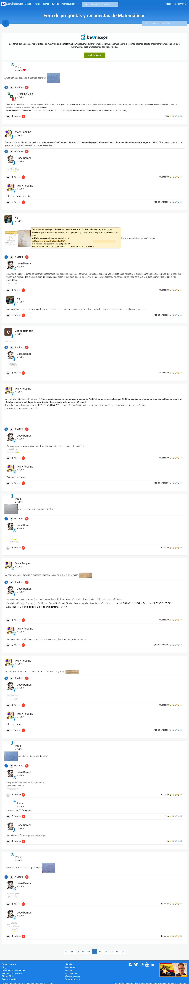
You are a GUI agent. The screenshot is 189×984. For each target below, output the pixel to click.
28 (72, 951)
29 (77, 951)
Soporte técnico (72, 979)
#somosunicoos (69, 4)
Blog (4, 967)
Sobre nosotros (9, 964)
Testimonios (71, 967)
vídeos (29, 4)
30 (83, 951)
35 (111, 951)
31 (89, 951)
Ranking (68, 970)
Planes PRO (7, 976)
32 (94, 951)
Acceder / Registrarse (176, 4)
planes (46, 4)
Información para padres (13, 970)
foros (37, 4)
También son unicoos (12, 973)
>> (123, 951)
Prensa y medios (9, 979)
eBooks (55, 4)
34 (106, 951)
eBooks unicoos (72, 976)
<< (66, 951)
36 (117, 951)
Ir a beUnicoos (94, 55)
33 (100, 951)
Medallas (69, 964)
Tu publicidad (71, 973)
